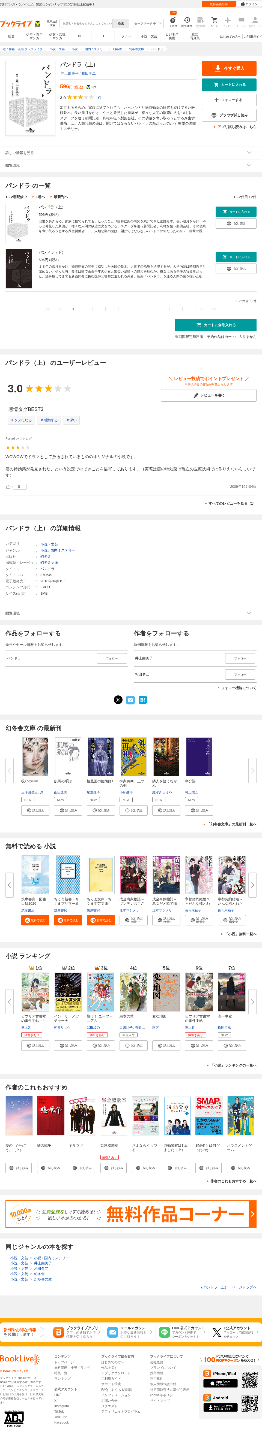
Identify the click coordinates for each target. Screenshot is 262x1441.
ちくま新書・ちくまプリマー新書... (66, 903)
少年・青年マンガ (34, 36)
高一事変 (225, 1016)
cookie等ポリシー (163, 1395)
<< (48, 309)
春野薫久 (141, 1028)
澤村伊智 (46, 792)
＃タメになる (21, 420)
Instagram (61, 1406)
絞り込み (52, 23)
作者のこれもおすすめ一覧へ (233, 1181)
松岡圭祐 (224, 1028)
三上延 (26, 1028)
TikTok (59, 1411)
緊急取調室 (109, 1145)
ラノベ (126, 36)
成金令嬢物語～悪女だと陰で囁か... (164, 903)
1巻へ (40, 197)
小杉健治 (126, 792)
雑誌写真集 (195, 36)
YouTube (60, 1417)
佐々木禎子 (193, 910)
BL (80, 36)
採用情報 (156, 1373)
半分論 (190, 781)
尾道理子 (93, 792)
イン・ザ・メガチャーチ (66, 1018)
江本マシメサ (129, 910)
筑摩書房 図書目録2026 (33, 901)
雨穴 (155, 1028)
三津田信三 (29, 792)
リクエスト (109, 1406)
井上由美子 (70, 73)
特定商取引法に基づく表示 (169, 1390)
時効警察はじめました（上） (176, 1147)
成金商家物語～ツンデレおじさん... (132, 903)
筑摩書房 (27, 910)
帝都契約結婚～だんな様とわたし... (230, 903)
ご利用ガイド (253, 36)
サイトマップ (160, 1401)
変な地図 (159, 1016)
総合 (11, 36)
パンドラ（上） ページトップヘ (228, 1287)
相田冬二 (89, 73)
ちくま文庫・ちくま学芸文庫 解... (99, 903)
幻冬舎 (45, 557)
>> (214, 309)
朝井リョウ (62, 1028)
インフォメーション (116, 1395)
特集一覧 (60, 1373)
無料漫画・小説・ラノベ (72, 1368)
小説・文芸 (149, 36)
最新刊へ (61, 197)
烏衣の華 (127, 1016)
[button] (35, 810)
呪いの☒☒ (29, 781)
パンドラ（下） (52, 252)
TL (103, 36)
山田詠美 (60, 792)
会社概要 (156, 1362)
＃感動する (49, 420)
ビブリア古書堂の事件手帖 (197, 1018)
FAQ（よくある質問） (117, 1390)
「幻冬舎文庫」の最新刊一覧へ (232, 824)
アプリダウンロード (116, 1373)
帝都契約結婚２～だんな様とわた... (197, 903)
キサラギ (76, 1145)
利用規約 (156, 1379)
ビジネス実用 (171, 36)
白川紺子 (126, 1028)
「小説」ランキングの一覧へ (233, 1065)
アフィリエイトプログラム (121, 1411)
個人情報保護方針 (163, 1384)
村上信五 (191, 792)
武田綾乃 (93, 1028)
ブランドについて (163, 1368)
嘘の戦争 (44, 1145)
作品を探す (109, 1368)
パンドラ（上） (52, 207)
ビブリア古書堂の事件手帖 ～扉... (33, 1020)
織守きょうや (162, 792)
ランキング (62, 1379)
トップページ (64, 1362)
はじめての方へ (230, 36)
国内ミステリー (62, 550)
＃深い (71, 420)
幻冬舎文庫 (49, 563)
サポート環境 (111, 1384)
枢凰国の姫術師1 (100, 781)
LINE (58, 1395)
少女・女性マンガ (57, 36)
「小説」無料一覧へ (241, 934)
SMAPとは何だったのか (207, 1147)
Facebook (61, 1422)
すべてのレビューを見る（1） (233, 503)
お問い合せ (109, 1401)
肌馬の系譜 (63, 781)
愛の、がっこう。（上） (16, 1147)
